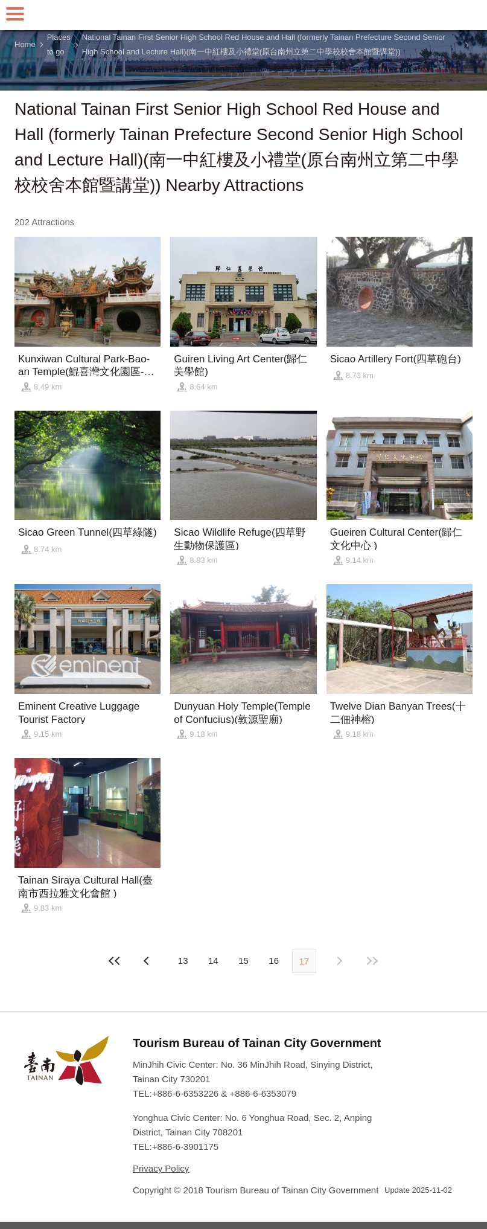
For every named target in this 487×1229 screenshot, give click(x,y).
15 (243, 960)
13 (183, 960)
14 (213, 960)
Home (25, 44)
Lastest (372, 961)
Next (148, 961)
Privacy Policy (161, 1168)
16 (274, 960)
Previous (339, 961)
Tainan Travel (244, 15)
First (115, 961)
